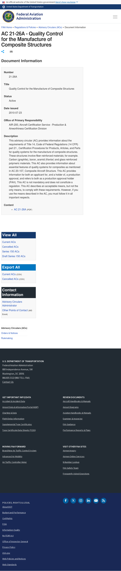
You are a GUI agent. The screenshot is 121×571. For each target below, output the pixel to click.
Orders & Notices (9, 333)
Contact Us (8, 381)
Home (6, 27)
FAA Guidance (69, 424)
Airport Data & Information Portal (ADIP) (20, 407)
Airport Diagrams (70, 407)
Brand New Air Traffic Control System (19, 450)
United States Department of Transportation (24, 6)
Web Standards (9, 564)
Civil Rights (7, 518)
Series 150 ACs (10, 251)
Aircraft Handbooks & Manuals (77, 401)
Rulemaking (7, 338)
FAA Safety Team (70, 468)
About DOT (7, 506)
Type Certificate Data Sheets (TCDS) (19, 430)
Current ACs (9, 242)
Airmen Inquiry (69, 450)
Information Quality (11, 529)
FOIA (4, 524)
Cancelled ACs (10, 247)
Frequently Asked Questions (76, 473)
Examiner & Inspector (73, 418)
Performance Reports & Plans (76, 430)
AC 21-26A (20, 209)
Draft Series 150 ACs (13, 256)
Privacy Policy (8, 547)
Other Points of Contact (15, 310)
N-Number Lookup (71, 462)
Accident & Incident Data (13, 401)
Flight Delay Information (13, 418)
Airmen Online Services (73, 456)
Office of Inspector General (15, 541)
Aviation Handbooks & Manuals (77, 412)
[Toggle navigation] (115, 17)
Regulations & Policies (25, 27)
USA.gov (6, 553)
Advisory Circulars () (50, 27)
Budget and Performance (14, 512)
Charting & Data (9, 412)
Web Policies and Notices (14, 558)
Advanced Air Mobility (12, 456)
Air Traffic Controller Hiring (14, 462)
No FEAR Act (8, 535)
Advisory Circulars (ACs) (14, 328)
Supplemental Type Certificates (17, 424)
